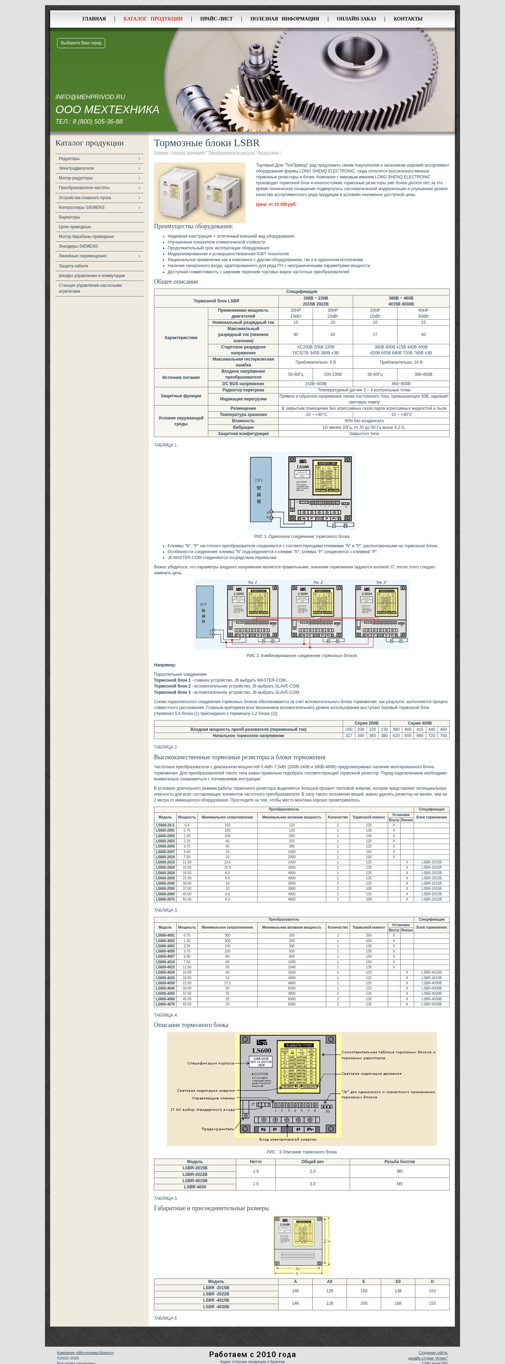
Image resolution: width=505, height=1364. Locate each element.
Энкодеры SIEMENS (78, 246)
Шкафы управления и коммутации (92, 275)
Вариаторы (69, 217)
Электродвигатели (76, 168)
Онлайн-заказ (356, 18)
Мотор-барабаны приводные (86, 236)
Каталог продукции (153, 18)
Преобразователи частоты (84, 187)
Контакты (408, 18)
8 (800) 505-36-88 (97, 121)
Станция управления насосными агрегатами (90, 288)
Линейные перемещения (83, 256)
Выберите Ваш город (81, 43)
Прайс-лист (216, 18)
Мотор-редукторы (76, 178)
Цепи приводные (75, 226)
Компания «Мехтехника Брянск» (85, 1352)
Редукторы (69, 158)
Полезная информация (284, 18)
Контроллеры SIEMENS (81, 207)
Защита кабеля (73, 266)
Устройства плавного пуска (85, 197)
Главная (94, 18)
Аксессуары (268, 152)
